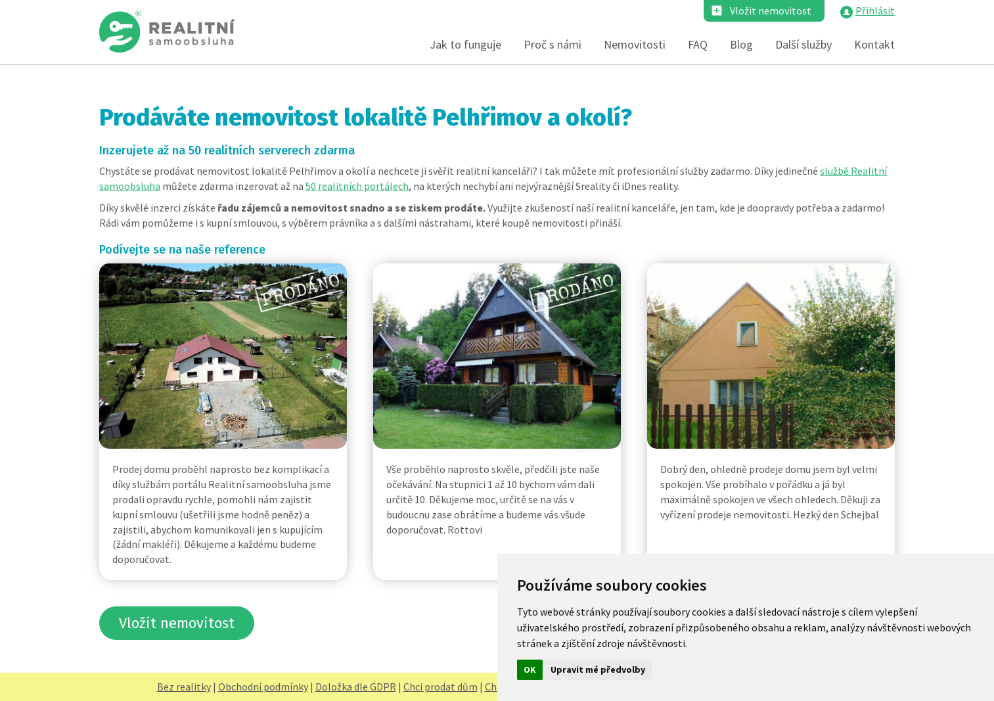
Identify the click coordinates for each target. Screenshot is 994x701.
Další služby (803, 44)
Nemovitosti (635, 44)
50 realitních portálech (357, 185)
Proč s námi (552, 44)
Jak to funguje (465, 44)
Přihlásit (875, 10)
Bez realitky (184, 686)
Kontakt (874, 44)
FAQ (698, 44)
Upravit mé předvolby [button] (598, 669)
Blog (741, 44)
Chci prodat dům (440, 686)
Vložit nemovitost (770, 10)
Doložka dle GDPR (355, 686)
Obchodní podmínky (263, 686)
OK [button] (530, 669)
